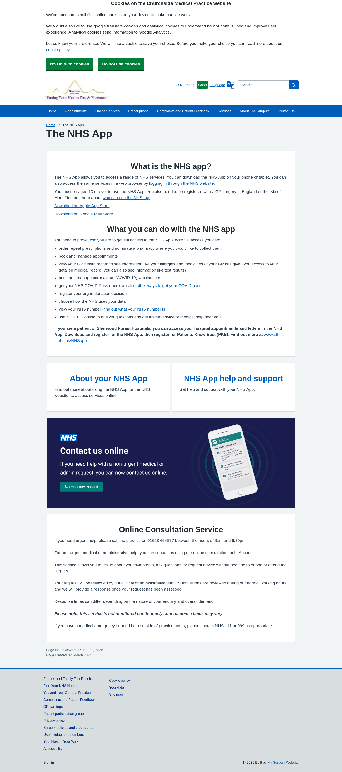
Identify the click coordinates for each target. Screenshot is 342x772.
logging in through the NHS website (181, 183)
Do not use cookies (121, 64)
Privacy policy (54, 720)
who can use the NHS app (126, 198)
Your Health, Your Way (60, 741)
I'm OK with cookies (69, 64)
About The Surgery (254, 111)
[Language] (222, 84)
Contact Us (286, 111)
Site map (116, 694)
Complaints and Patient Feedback (183, 111)
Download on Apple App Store (81, 206)
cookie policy (57, 50)
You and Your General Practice (67, 692)
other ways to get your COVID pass (169, 286)
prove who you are (94, 240)
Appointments (76, 111)
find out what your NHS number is (134, 309)
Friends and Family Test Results (68, 678)
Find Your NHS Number (61, 685)
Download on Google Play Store (83, 214)
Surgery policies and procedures (68, 727)
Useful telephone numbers (63, 734)
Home (52, 111)
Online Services (107, 111)
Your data (116, 687)
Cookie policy (119, 680)
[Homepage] (108, 90)
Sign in (48, 762)
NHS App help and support (233, 378)
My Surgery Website (283, 762)
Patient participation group (63, 713)
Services (224, 111)
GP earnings (53, 706)
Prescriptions (138, 111)
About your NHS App (108, 378)
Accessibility (52, 748)
